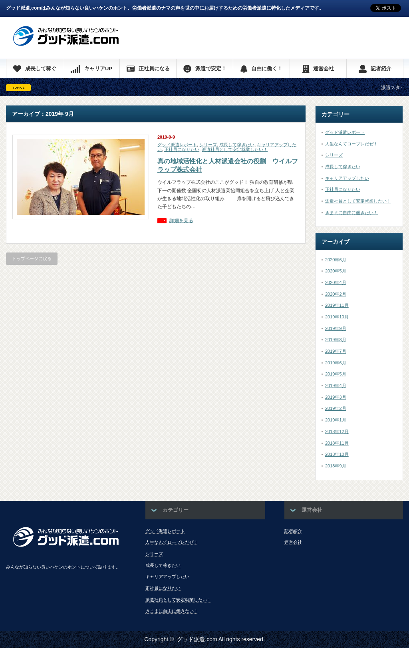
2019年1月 (335, 419)
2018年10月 (337, 454)
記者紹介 (293, 531)
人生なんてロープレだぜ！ (351, 143)
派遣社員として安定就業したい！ (235, 149)
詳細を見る (181, 220)
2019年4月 (335, 385)
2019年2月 (335, 408)
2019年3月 (335, 397)
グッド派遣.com (197, 639)
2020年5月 (335, 270)
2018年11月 (337, 443)
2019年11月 (337, 305)
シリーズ (208, 144)
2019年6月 (335, 362)
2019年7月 (335, 351)
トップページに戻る (32, 258)
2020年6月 (335, 259)
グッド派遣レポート (177, 144)
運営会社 (293, 542)
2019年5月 (335, 374)
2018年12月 (337, 431)
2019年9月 (335, 328)
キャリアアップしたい (347, 178)
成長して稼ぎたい (236, 144)
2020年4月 (335, 282)
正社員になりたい (181, 149)
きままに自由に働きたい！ (351, 212)
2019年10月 (337, 316)
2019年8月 (335, 339)
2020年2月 (335, 294)
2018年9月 (335, 465)
